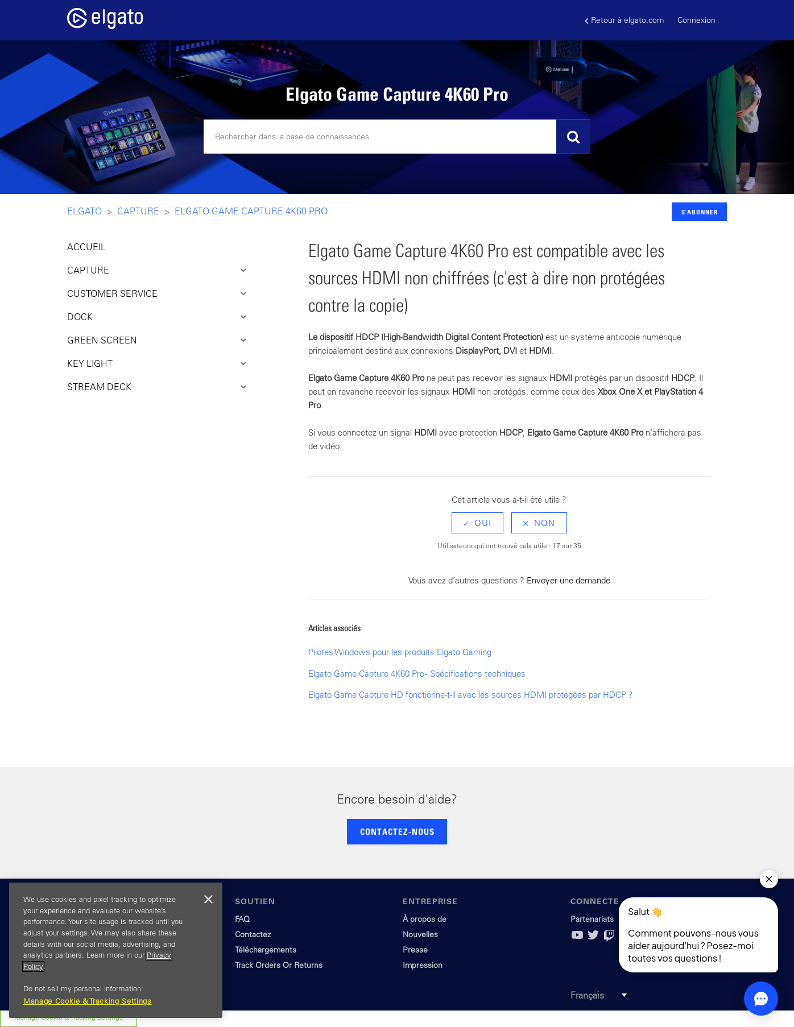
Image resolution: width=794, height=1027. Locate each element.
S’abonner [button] (699, 212)
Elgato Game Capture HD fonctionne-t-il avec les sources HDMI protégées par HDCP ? (470, 694)
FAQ (242, 919)
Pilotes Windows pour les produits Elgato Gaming (399, 652)
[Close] (208, 899)
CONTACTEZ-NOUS (397, 831)
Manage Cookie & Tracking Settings (87, 1001)
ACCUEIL (86, 246)
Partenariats (592, 919)
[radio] (477, 522)
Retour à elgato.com (624, 20)
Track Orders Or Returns (278, 965)
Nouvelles (420, 934)
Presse (415, 950)
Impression (423, 965)
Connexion (696, 20)
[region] (115, 950)
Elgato (84, 211)
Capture (138, 211)
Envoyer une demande (568, 580)
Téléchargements (265, 950)
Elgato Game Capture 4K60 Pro (251, 211)
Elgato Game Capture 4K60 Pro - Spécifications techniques (417, 673)
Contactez (253, 934)
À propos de (424, 919)
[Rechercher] (397, 137)
